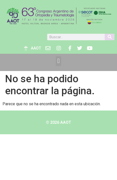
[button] (59, 61)
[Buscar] (109, 37)
